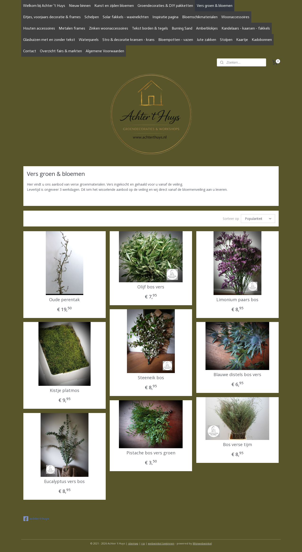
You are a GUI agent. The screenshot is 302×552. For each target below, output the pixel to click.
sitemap (133, 543)
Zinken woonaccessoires (108, 28)
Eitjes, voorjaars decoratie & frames (52, 17)
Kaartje (242, 39)
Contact (29, 51)
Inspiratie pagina (165, 17)
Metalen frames (72, 28)
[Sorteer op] (258, 218)
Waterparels (89, 39)
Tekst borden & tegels (150, 28)
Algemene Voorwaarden (105, 51)
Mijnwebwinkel (202, 543)
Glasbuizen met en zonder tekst (49, 39)
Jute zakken (206, 39)
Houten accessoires (39, 28)
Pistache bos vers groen (150, 453)
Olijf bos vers (150, 287)
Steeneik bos (151, 377)
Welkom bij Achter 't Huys (44, 5)
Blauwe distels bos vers (237, 374)
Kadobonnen (262, 39)
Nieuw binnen (80, 5)
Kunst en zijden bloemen (114, 5)
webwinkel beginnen (161, 543)
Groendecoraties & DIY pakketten (165, 5)
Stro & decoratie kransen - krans (128, 39)
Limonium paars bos (237, 299)
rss (143, 543)
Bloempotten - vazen (175, 39)
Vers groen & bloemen (214, 5)
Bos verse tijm (237, 444)
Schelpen (91, 17)
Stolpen (226, 39)
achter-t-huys (36, 519)
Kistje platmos (64, 390)
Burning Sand (182, 28)
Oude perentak (64, 299)
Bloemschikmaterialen (200, 17)
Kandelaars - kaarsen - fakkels (246, 28)
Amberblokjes (207, 28)
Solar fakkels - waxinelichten (126, 17)
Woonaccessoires (235, 17)
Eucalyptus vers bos (64, 481)
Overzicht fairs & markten (61, 51)
